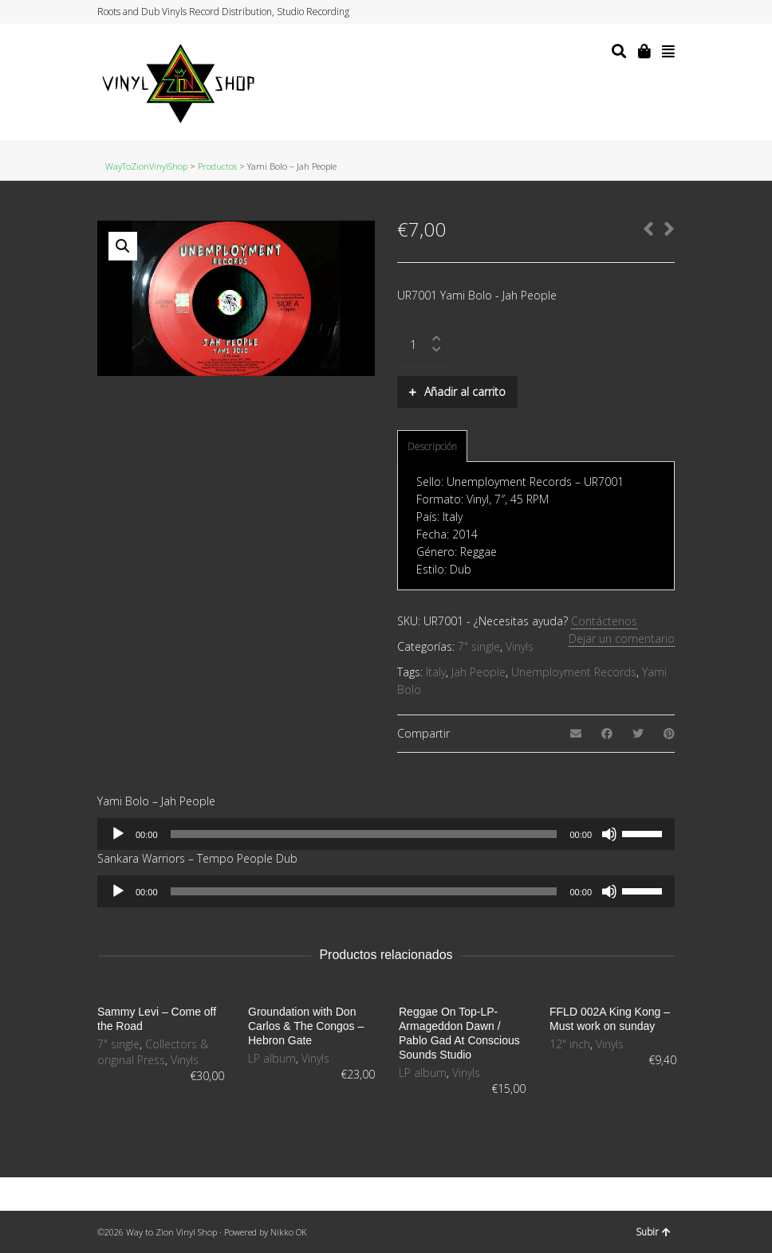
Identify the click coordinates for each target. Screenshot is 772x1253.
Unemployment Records (573, 671)
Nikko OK (288, 1232)
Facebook (627, 12)
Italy (436, 671)
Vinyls (520, 646)
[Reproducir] (118, 834)
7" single (479, 646)
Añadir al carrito (465, 391)
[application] (386, 834)
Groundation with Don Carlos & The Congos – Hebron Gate (306, 1026)
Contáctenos (604, 620)
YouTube (658, 12)
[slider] (364, 834)
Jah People (478, 671)
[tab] (432, 447)
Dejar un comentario (622, 638)
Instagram (642, 12)
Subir (653, 1232)
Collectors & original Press (152, 1051)
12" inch (569, 1043)
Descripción (432, 446)
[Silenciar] (609, 834)
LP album (272, 1058)
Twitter (612, 12)
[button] (122, 246)
